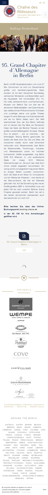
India (16, 445)
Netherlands (36, 455)
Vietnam (29, 478)
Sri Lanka (10, 468)
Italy (41, 445)
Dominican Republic (15, 438)
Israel (33, 445)
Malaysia (20, 453)
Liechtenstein (8, 450)
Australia (9, 425)
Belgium (37, 425)
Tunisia (15, 473)
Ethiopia (37, 438)
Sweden (38, 468)
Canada (17, 430)
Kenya (14, 448)
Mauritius (38, 453)
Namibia (25, 455)
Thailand (39, 471)
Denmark (37, 435)
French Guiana (27, 440)
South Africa (30, 466)
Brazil (19, 427)
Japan (7, 448)
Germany (39, 440)
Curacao (18, 435)
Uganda (32, 473)
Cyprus (27, 435)
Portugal (16, 460)
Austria (19, 425)
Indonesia (24, 445)
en (44, 3)
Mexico (7, 455)
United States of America (33, 476)
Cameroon (7, 430)
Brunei (27, 427)
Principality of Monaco (13, 463)
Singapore (7, 466)
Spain (41, 466)
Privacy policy (26, 492)
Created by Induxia (37, 407)
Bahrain (28, 425)
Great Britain (11, 443)
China (25, 430)
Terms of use (22, 407)
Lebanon (39, 448)
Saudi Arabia (39, 463)
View (24, 250)
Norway (25, 458)
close (44, 489)
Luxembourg (32, 450)
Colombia (34, 430)
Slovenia (18, 466)
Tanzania (29, 471)
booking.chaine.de (28, 209)
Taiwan (20, 471)
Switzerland (9, 471)
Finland (6, 440)
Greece (22, 443)
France (15, 440)
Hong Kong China (35, 443)
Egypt (28, 438)
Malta (29, 453)
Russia (28, 463)
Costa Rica (21, 432)
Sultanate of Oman (25, 468)
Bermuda (10, 427)
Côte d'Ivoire (34, 432)
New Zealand (13, 458)
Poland (6, 460)
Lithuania (21, 450)
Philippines (35, 458)
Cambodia (37, 427)
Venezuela (19, 478)
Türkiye (24, 473)
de (40, 3)
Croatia (9, 435)
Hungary (7, 445)
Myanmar (16, 455)
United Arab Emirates (11, 476)
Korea (22, 448)
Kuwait (30, 448)
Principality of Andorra (33, 460)
